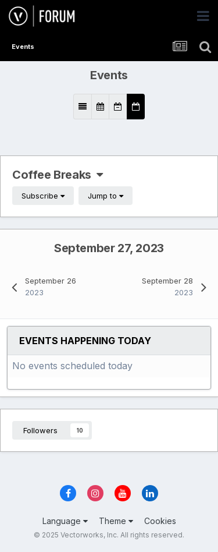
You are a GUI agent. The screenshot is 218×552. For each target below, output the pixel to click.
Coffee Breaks (57, 175)
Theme (116, 521)
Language (65, 521)
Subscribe (43, 195)
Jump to (105, 195)
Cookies (160, 521)
